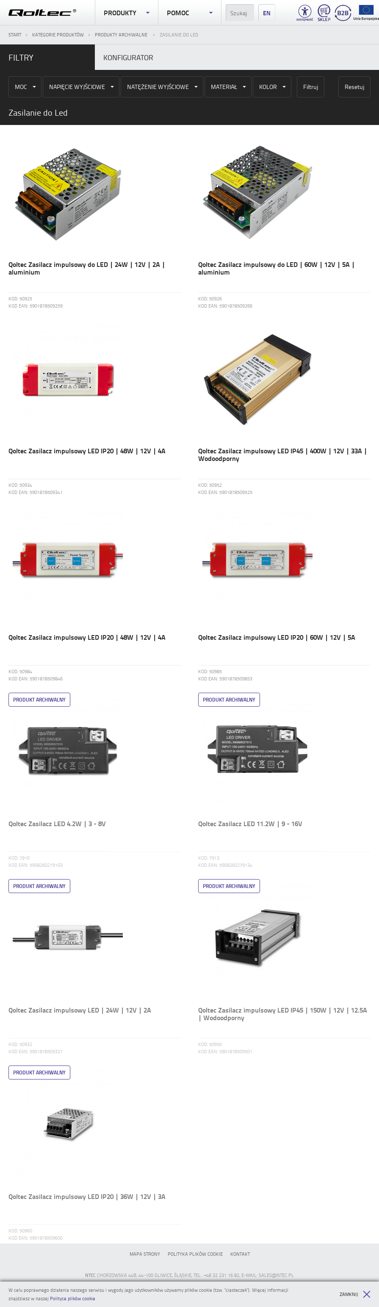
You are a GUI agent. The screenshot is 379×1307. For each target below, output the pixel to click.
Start (14, 34)
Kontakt (240, 1254)
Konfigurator (128, 57)
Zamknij (355, 1294)
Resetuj (354, 87)
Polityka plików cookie (195, 1254)
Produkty (126, 12)
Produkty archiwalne (122, 34)
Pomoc (190, 12)
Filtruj (310, 87)
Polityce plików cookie (72, 1298)
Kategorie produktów (58, 34)
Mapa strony (145, 1254)
